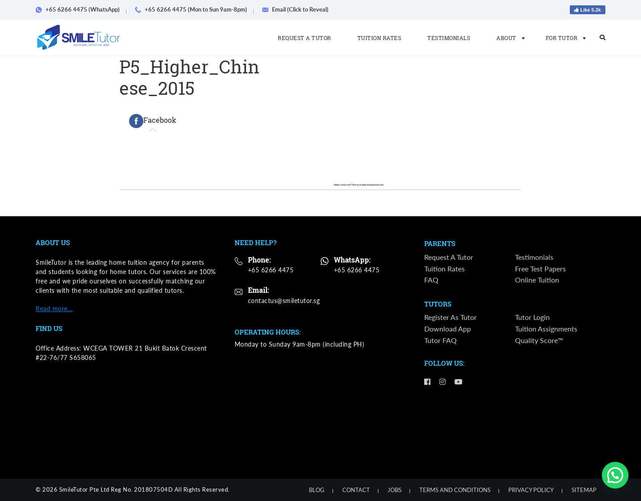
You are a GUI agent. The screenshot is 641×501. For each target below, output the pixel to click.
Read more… (54, 308)
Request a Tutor (304, 37)
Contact (356, 489)
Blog (317, 489)
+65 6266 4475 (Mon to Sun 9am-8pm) (194, 9)
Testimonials (448, 37)
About (507, 37)
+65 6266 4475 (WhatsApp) (81, 9)
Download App (447, 329)
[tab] (152, 121)
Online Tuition (537, 279)
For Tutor (563, 37)
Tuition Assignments (546, 329)
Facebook (152, 121)
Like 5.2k (587, 9)
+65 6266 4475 (271, 270)
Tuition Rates (379, 37)
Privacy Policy (531, 489)
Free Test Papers (540, 268)
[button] (615, 475)
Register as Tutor (450, 317)
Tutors (437, 304)
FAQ (431, 279)
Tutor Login (532, 317)
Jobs (395, 489)
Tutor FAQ (440, 340)
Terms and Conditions (455, 489)
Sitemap (584, 489)
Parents (439, 243)
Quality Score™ (539, 340)
